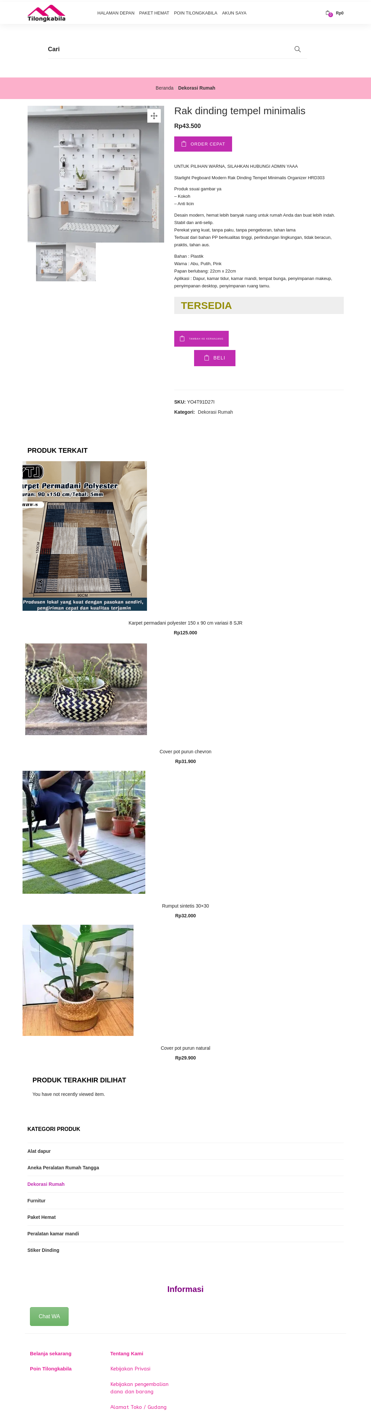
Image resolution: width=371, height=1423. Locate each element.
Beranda (165, 86)
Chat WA (49, 1316)
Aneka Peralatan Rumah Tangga (63, 1167)
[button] (335, 11)
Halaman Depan (116, 10)
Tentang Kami (126, 1353)
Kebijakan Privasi (130, 1368)
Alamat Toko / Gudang (138, 1406)
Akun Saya (234, 10)
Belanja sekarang (50, 1353)
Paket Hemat (154, 10)
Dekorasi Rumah (196, 86)
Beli (199, 357)
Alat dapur (39, 1150)
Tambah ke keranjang (223, 336)
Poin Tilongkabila (195, 10)
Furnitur (37, 1200)
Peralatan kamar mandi (53, 1233)
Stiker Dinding (44, 1250)
